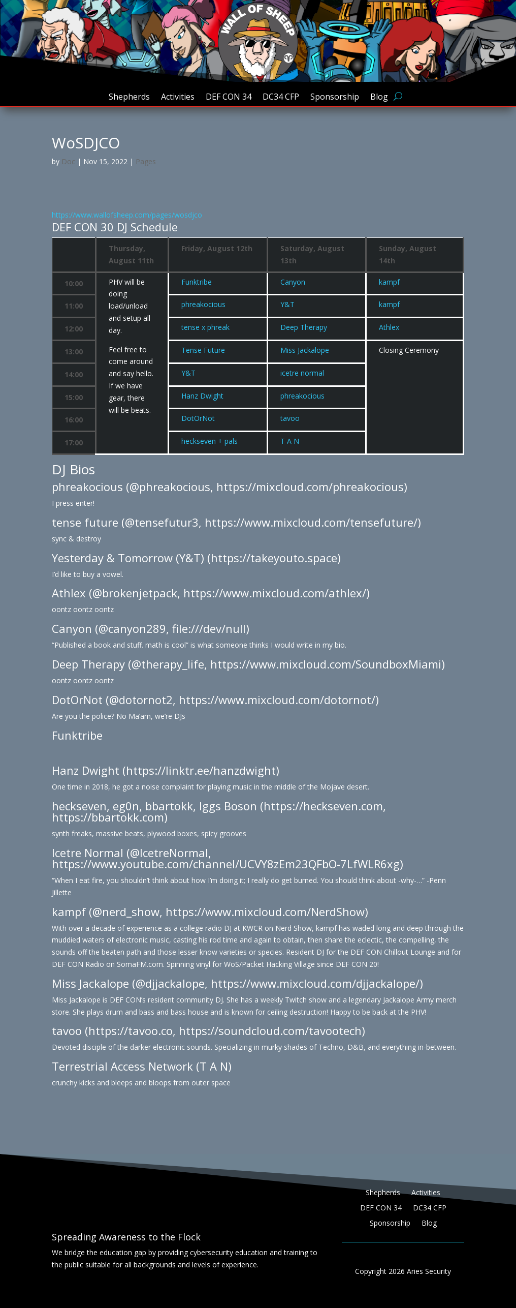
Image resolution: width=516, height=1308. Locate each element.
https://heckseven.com (323, 805)
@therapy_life (168, 664)
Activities (178, 97)
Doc (68, 161)
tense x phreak (205, 327)
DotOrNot (198, 418)
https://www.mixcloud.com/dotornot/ (277, 699)
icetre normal (302, 373)
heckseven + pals (209, 441)
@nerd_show (125, 911)
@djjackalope (170, 983)
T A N (289, 441)
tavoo (290, 418)
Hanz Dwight (202, 396)
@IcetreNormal (169, 852)
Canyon (292, 282)
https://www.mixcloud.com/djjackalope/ (315, 983)
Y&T (287, 304)
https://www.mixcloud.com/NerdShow (265, 911)
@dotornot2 (141, 699)
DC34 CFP (281, 97)
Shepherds (129, 97)
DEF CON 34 (228, 97)
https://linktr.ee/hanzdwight (201, 770)
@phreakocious (170, 486)
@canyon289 (132, 628)
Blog (379, 97)
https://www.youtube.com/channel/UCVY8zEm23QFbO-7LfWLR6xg (226, 863)
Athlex (389, 327)
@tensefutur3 (162, 522)
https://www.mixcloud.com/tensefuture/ (311, 522)
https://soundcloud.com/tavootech (270, 1030)
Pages (146, 161)
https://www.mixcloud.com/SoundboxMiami (325, 664)
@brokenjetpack (134, 592)
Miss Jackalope (304, 350)
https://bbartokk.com (108, 817)
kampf (389, 282)
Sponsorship (334, 97)
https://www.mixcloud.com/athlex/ (274, 592)
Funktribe (196, 282)
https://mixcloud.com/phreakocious (310, 486)
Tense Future (203, 350)
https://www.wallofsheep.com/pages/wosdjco (127, 215)
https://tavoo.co (130, 1030)
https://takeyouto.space (274, 557)
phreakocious (203, 304)
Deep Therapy (303, 327)
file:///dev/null (209, 628)
